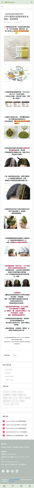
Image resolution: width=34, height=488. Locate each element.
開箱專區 (8, 373)
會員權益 (3, 447)
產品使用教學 (9, 376)
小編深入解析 (9, 380)
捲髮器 (5, 398)
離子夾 (21, 398)
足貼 (12, 404)
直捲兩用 (27, 398)
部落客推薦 (8, 370)
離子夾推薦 (6, 401)
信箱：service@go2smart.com (10, 462)
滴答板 (22, 401)
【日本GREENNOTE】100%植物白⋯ (16, 432)
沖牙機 (13, 391)
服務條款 (26, 447)
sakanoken (6, 391)
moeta (15, 398)
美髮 (14, 355)
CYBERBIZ (12, 481)
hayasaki (20, 391)
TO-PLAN (6, 404)
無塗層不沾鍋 (22, 395)
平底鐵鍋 (13, 395)
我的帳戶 (9, 447)
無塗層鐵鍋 (6, 395)
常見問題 (15, 447)
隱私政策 (21, 447)
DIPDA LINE (14, 401)
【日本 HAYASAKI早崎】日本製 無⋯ (15, 425)
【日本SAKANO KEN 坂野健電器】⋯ (15, 428)
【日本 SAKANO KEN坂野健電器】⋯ (15, 421)
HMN (16, 404)
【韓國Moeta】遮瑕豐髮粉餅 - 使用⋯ (16, 435)
